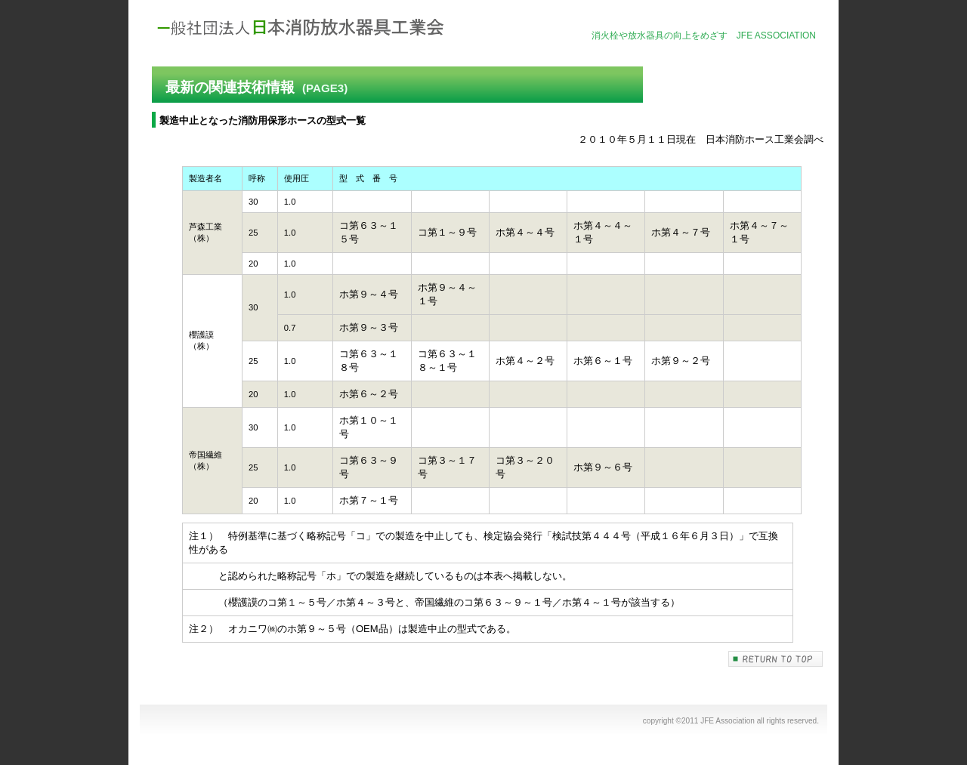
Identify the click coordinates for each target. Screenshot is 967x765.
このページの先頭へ (775, 659)
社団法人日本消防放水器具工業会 (302, 28)
